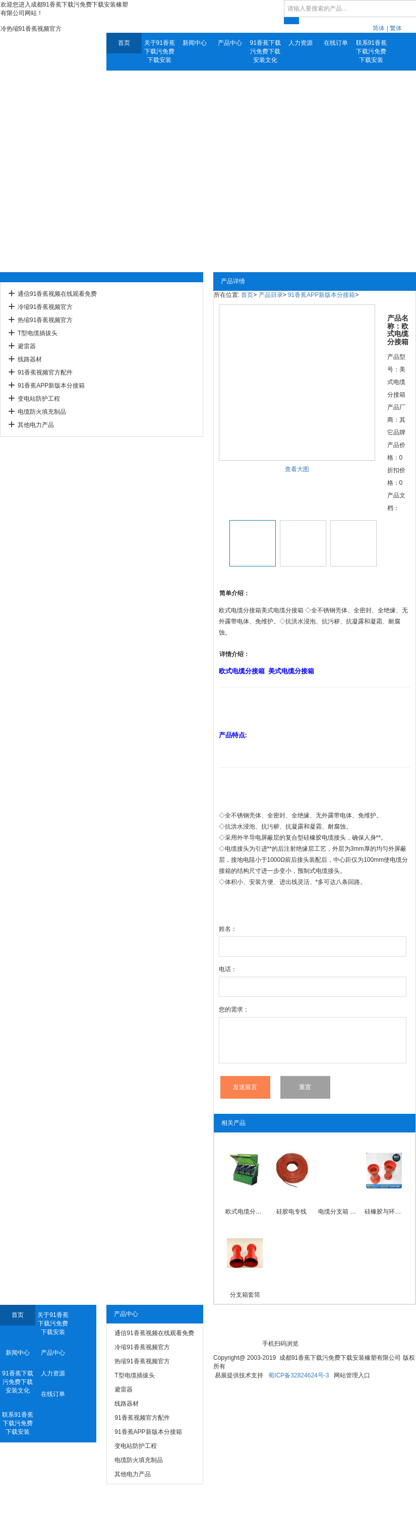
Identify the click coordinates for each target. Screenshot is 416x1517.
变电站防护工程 (39, 398)
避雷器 (27, 346)
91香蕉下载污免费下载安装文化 (265, 51)
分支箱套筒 (245, 1294)
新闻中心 (195, 42)
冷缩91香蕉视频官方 (45, 306)
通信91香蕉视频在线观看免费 (57, 293)
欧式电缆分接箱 (244, 1211)
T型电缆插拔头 (37, 333)
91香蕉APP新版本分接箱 (51, 385)
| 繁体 (394, 28)
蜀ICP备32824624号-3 (298, 1375)
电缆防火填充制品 (42, 411)
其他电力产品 (36, 424)
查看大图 (297, 469)
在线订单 (336, 42)
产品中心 (230, 42)
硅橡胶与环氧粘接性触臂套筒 (384, 1211)
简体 (379, 28)
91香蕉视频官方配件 (45, 372)
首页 (124, 42)
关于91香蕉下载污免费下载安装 (159, 51)
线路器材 (30, 359)
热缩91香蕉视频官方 (45, 320)
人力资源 (300, 42)
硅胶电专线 (291, 1211)
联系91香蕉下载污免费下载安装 (371, 51)
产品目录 (271, 294)
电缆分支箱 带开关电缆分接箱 (337, 1211)
